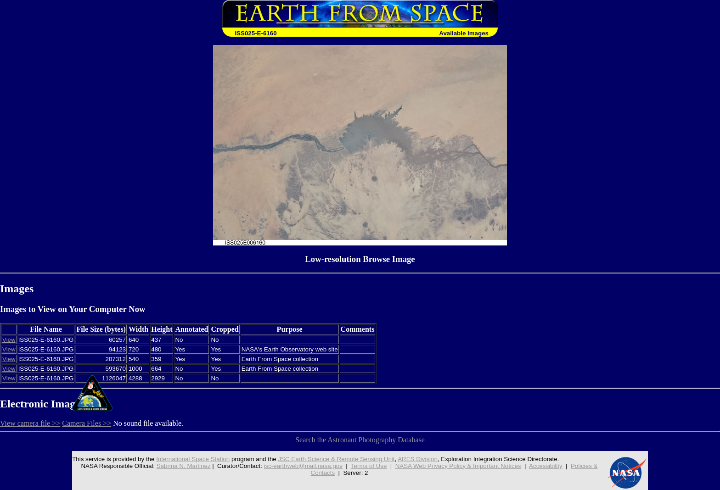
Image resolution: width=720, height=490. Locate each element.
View (9, 339)
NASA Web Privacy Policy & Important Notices (458, 465)
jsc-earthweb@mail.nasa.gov (303, 465)
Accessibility (545, 465)
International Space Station (193, 459)
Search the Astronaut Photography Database (360, 440)
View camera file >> (30, 423)
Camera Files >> (86, 423)
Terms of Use (369, 465)
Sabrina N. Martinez (184, 465)
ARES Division (418, 459)
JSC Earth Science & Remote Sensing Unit (336, 459)
